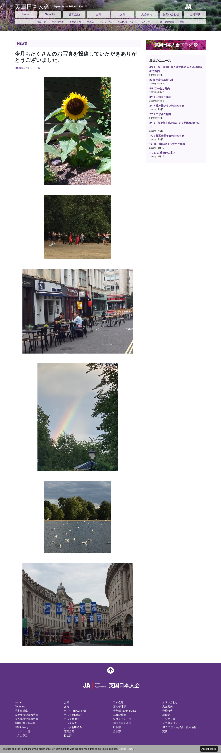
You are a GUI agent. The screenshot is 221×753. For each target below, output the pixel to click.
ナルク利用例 (71, 719)
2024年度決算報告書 (26, 714)
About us (20, 706)
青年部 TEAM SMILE (124, 710)
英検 (182, 21)
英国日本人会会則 (25, 723)
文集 (122, 14)
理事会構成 (21, 710)
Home (26, 14)
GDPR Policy (21, 727)
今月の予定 (58, 21)
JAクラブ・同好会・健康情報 (158, 21)
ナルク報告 (70, 723)
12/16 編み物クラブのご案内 (167, 144)
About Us (50, 14)
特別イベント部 (122, 719)
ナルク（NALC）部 (75, 710)
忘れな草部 (119, 714)
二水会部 (118, 702)
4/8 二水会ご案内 (159, 88)
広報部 (117, 727)
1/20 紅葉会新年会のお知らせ (166, 135)
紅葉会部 (69, 731)
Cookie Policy (126, 748)
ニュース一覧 (22, 731)
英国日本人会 (51, 6)
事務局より (75, 21)
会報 (98, 14)
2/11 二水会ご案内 (160, 114)
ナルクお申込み (73, 727)
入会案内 (146, 14)
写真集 (90, 21)
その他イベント (171, 723)
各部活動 (74, 14)
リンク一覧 (106, 21)
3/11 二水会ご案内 (160, 97)
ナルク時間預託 (73, 714)
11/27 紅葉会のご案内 (162, 152)
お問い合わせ (171, 14)
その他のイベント (127, 21)
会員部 (117, 731)
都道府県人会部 (122, 723)
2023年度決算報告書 (26, 719)
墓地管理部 (119, 706)
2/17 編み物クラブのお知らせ (166, 105)
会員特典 (195, 14)
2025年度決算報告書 (161, 79)
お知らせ (41, 21)
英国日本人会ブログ (176, 44)
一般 (37, 68)
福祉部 (68, 735)
